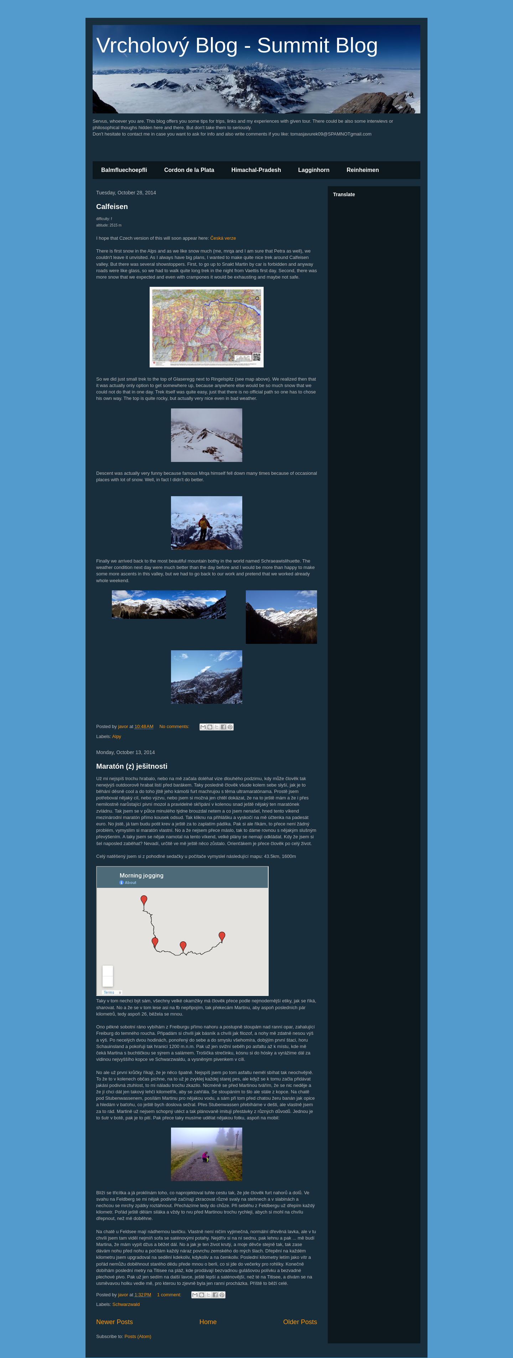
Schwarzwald (126, 1304)
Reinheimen (363, 170)
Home (208, 1322)
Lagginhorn (314, 170)
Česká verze (223, 238)
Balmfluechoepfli (124, 170)
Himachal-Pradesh (256, 170)
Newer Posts (114, 1322)
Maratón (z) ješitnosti (131, 766)
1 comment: (170, 1294)
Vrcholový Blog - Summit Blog (237, 45)
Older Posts (300, 1322)
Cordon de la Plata (189, 170)
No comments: (174, 726)
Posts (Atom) (138, 1336)
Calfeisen (112, 206)
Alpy (116, 736)
